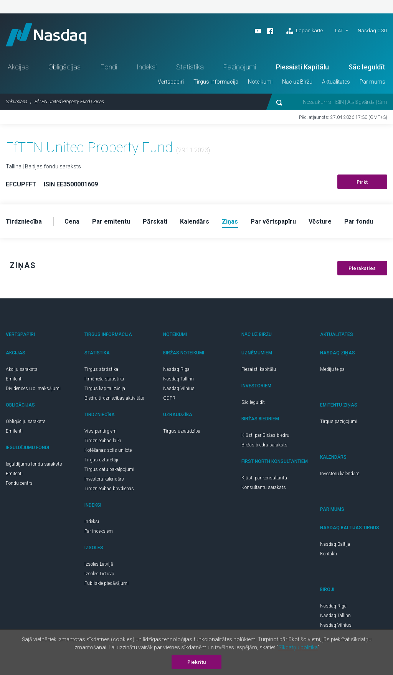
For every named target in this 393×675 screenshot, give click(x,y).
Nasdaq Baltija (335, 544)
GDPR (169, 398)
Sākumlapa (16, 101)
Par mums (372, 82)
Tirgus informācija (215, 82)
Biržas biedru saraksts (264, 445)
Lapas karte (304, 31)
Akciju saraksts (22, 369)
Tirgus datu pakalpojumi (109, 469)
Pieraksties (362, 268)
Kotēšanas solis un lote (108, 450)
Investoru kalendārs (104, 479)
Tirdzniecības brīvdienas (109, 488)
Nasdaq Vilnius (179, 388)
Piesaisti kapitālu (258, 369)
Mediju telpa (332, 369)
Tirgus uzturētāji (101, 460)
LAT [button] (339, 30)
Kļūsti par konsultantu (264, 478)
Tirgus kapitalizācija (104, 388)
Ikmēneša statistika (104, 379)
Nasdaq (46, 34)
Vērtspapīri (171, 82)
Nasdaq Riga (176, 369)
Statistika (190, 67)
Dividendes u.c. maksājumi (33, 388)
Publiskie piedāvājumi (106, 583)
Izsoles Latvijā (98, 564)
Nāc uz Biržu (297, 82)
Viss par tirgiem (100, 431)
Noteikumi (260, 82)
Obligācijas (64, 67)
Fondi (109, 67)
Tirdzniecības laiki (102, 440)
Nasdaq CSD (372, 30)
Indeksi (147, 67)
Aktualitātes (336, 82)
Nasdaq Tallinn (178, 379)
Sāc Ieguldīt (366, 67)
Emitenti (14, 379)
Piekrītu (196, 662)
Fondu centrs (19, 483)
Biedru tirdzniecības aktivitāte (114, 398)
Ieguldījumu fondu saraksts (34, 464)
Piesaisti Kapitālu (302, 67)
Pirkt (362, 182)
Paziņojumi (239, 67)
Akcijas (18, 67)
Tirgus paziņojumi (338, 421)
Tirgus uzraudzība (181, 431)
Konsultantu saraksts (263, 487)
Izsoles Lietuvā (99, 573)
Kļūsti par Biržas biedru (265, 435)
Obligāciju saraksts (26, 421)
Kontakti (328, 553)
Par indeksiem (98, 531)
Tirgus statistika (101, 369)
